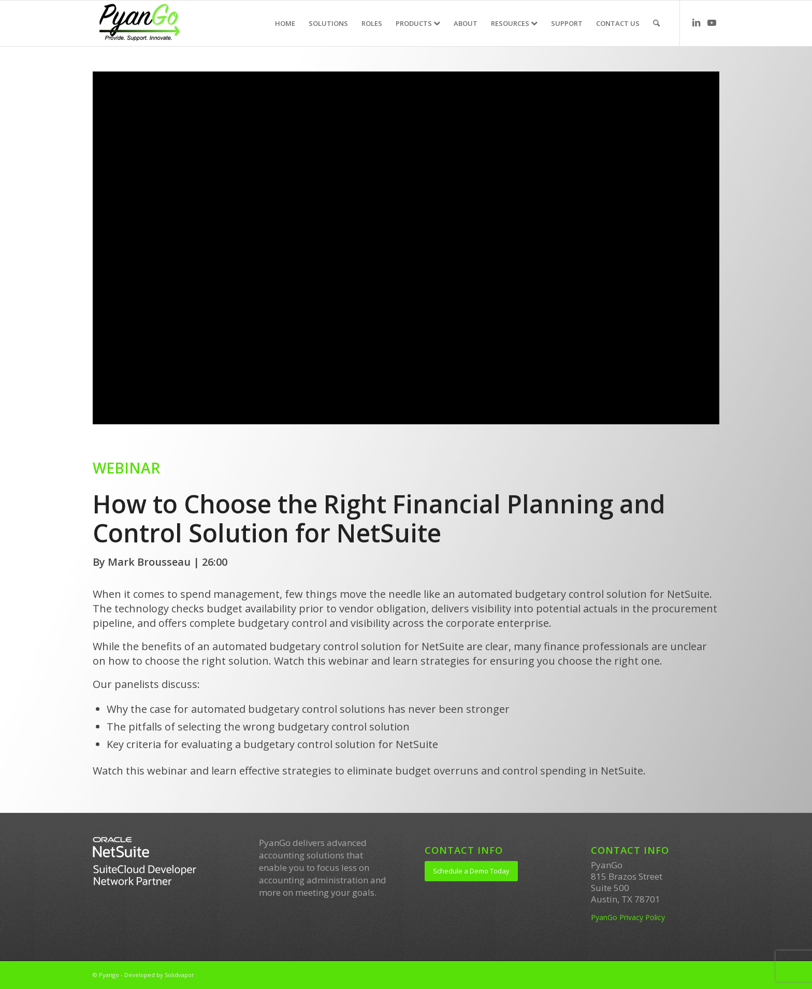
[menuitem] (285, 23)
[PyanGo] (139, 23)
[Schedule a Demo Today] (471, 871)
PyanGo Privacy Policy (628, 917)
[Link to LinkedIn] (696, 23)
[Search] (656, 23)
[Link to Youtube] (711, 23)
